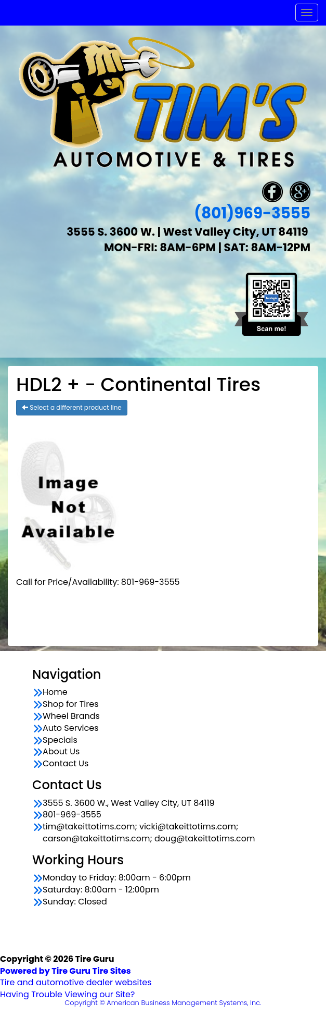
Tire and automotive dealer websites (76, 977)
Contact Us (65, 763)
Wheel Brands (71, 716)
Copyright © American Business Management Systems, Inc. (162, 1003)
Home (55, 692)
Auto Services (71, 728)
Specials (60, 740)
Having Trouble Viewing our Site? (67, 994)
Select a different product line (72, 407)
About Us (61, 751)
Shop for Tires (71, 704)
